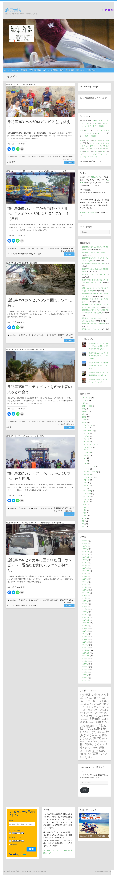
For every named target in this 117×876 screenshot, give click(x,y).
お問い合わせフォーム (88, 212)
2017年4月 (85, 639)
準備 (84, 420)
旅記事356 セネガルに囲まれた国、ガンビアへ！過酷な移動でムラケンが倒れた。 (39, 565)
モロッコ (88, 151)
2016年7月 (85, 664)
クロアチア (87, 441)
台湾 (81, 130)
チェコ (85, 461)
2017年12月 (86, 617)
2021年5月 (85, 546)
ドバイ (100, 146)
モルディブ (95, 143)
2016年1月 (85, 680)
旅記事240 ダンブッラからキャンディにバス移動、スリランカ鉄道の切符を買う (98, 346)
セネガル (43, 157)
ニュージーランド (89, 466)
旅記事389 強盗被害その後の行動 (93, 263)
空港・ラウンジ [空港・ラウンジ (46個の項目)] (94, 746)
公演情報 (24, 70)
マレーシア (87, 126)
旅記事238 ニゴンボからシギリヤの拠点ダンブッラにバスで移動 (98, 355)
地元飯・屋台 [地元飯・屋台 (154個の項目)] (93, 726)
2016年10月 (86, 656)
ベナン (82, 154)
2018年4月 (85, 606)
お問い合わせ (91, 70)
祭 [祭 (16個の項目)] (102, 744)
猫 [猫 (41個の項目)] (96, 741)
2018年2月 (85, 612)
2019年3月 (85, 584)
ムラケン (49, 157)
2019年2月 (85, 587)
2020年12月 (86, 551)
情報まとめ (80, 70)
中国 (81, 140)
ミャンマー (97, 140)
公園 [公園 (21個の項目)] (92, 722)
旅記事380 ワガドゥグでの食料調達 (93, 324)
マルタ (101, 149)
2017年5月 (85, 636)
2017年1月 (85, 647)
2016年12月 (86, 650)
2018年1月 (85, 615)
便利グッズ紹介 (87, 406)
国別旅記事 (70, 70)
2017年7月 (85, 631)
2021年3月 (85, 549)
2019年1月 (85, 590)
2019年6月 (85, 576)
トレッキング (86, 398)
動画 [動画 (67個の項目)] (101, 722)
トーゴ (88, 154)
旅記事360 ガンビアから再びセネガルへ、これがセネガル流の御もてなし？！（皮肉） (40, 213)
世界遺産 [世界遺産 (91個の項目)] (97, 718)
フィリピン (95, 123)
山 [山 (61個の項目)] (92, 732)
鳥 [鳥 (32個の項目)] (91, 757)
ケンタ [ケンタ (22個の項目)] (102, 701)
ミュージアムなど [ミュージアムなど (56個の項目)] (96, 715)
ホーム (6, 70)
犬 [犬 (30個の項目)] (89, 741)
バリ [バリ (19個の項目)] (90, 710)
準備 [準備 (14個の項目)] (82, 741)
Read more (69, 162)
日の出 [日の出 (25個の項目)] (96, 736)
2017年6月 (85, 634)
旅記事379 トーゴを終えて (90, 329)
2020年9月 (85, 560)
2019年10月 (86, 571)
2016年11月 (86, 653)
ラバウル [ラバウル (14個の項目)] (84, 719)
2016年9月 (85, 658)
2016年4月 (85, 672)
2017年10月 (86, 623)
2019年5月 (85, 579)
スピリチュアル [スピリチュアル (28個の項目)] (98, 704)
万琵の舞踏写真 (35, 70)
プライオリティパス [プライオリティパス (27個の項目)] (94, 711)
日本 (84, 510)
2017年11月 (86, 620)
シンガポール (87, 447)
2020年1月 (85, 568)
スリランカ (105, 143)
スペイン (86, 450)
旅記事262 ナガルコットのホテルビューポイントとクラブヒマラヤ (98, 365)
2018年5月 (85, 604)
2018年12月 (86, 593)
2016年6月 (85, 667)
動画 (61, 70)
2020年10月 (86, 557)
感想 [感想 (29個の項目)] (101, 732)
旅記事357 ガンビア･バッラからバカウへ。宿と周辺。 (38, 475)
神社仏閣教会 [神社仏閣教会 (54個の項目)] (89, 744)
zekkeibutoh (13, 157)
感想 (54, 157)
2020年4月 (85, 562)
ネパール (85, 146)
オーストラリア (98, 120)
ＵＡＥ (85, 515)
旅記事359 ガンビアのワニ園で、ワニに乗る (39, 302)
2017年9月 (85, 625)
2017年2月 (85, 645)
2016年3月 (85, 675)
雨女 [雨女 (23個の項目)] (87, 754)
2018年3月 (85, 609)
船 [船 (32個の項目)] (89, 751)
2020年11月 (86, 554)
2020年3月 (85, 565)
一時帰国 (101, 126)
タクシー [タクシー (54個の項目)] (98, 706)
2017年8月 (85, 628)
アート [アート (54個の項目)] (91, 700)
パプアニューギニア (90, 472)
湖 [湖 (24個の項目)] (104, 739)
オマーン (93, 146)
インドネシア (89, 133)
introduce (15, 70)
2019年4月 (85, 582)
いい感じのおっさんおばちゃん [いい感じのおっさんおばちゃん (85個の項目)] (95, 696)
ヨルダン (86, 502)
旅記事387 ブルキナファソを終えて (93, 274)
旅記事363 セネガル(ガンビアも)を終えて (38, 124)
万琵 (48, 248)
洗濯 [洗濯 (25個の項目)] (88, 739)
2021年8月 (85, 541)
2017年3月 (85, 642)
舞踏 (83, 524)
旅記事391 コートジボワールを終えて (94, 252)
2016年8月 (85, 661)
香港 (86, 136)
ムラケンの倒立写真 (50, 70)
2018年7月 (85, 598)
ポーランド (95, 157)
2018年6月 (85, 601)
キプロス (86, 149)
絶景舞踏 (13, 10)
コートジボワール (89, 444)
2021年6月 (85, 543)
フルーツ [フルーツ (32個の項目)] (100, 710)
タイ (94, 126)
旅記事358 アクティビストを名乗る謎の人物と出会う (39, 389)
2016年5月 (85, 669)
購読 (84, 790)
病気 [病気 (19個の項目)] (103, 741)
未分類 (84, 518)
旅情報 (52, 248)
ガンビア (37, 157)
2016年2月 (85, 678)
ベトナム (88, 140)
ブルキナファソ (98, 154)
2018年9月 (85, 595)
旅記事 (58, 157)
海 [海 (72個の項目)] (97, 738)
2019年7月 (85, 573)
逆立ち (84, 526)
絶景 (83, 521)
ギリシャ (94, 149)
